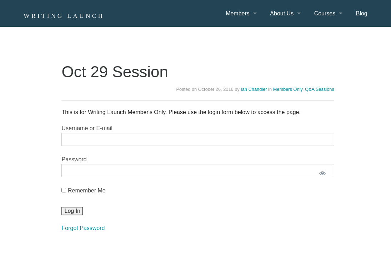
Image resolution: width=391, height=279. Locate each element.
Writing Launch (64, 16)
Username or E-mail (86, 128)
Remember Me (83, 190)
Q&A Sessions (319, 89)
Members (238, 13)
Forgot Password (83, 228)
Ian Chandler (254, 89)
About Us (282, 13)
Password (73, 159)
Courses (325, 13)
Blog (361, 13)
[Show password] (322, 173)
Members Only (287, 89)
